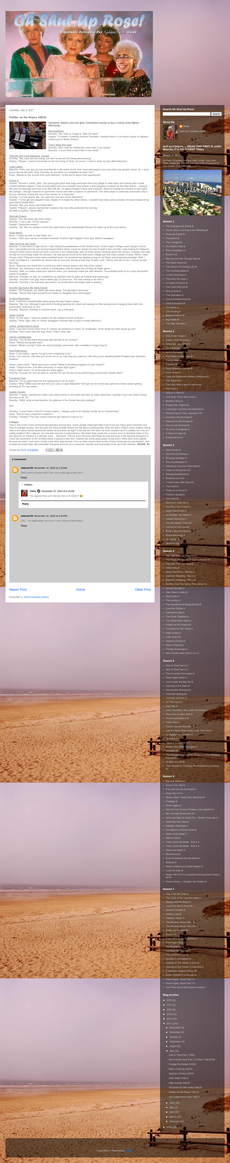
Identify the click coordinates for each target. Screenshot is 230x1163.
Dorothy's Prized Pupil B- (179, 417)
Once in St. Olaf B (175, 785)
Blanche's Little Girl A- (177, 502)
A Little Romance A (176, 274)
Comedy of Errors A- (176, 698)
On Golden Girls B (175, 246)
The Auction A (173, 600)
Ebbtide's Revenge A (177, 825)
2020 (170, 1009)
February (174, 1121)
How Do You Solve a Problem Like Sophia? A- (190, 809)
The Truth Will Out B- (177, 287)
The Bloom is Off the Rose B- (181, 829)
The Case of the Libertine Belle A (183, 898)
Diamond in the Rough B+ (179, 421)
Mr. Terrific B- (173, 539)
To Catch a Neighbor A (178, 429)
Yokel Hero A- (173, 567)
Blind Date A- (173, 596)
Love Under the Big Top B (179, 681)
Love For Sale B (174, 870)
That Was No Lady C (177, 279)
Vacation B (171, 364)
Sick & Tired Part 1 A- (177, 665)
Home (80, 589)
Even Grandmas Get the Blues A (183, 858)
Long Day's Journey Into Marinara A (185, 409)
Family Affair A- (174, 360)
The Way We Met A (176, 323)
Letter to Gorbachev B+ (178, 470)
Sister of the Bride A (176, 834)
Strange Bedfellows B (177, 474)
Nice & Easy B (173, 291)
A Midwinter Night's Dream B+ (182, 971)
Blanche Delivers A (176, 781)
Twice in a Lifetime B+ (177, 742)
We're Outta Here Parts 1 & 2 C (182, 653)
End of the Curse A (176, 336)
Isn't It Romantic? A (176, 352)
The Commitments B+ (177, 954)
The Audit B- (172, 486)
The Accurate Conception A (180, 673)
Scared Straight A (175, 588)
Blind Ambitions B (175, 315)
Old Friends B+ (174, 450)
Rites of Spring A (175, 645)
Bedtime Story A (174, 401)
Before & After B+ (175, 392)
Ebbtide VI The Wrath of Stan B (182, 962)
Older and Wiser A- (176, 850)
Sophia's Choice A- (176, 641)
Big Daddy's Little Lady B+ (180, 356)
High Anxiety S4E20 (179, 1083)
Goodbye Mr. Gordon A (178, 950)
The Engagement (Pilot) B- (180, 226)
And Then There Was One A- (181, 397)
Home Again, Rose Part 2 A (180, 983)
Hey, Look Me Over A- (177, 893)
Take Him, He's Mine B (178, 344)
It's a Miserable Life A (177, 348)
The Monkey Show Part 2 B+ (181, 926)
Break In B (171, 254)
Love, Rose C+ (174, 372)
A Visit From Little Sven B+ (180, 482)
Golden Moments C (176, 519)
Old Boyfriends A (175, 946)
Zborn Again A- (174, 805)
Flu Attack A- (172, 307)
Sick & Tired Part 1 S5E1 (182, 1055)
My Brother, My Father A (179, 514)
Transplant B (172, 238)
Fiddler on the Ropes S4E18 (184, 1092)
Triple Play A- (173, 722)
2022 (170, 1000)
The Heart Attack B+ (176, 262)
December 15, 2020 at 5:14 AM (57, 491)
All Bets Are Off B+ (176, 761)
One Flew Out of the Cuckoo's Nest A (185, 987)
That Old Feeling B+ (176, 694)
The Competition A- (176, 250)
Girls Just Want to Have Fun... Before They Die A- (192, 817)
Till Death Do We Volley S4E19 (185, 1087)
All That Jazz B (174, 702)
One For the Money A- (177, 454)
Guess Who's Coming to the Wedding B (187, 230)
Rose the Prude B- (175, 234)
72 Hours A (172, 738)
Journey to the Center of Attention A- (185, 966)
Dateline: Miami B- (175, 918)
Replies (28, 484)
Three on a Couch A (176, 490)
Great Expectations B (177, 718)
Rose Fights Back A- (176, 677)
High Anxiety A (173, 633)
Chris (33, 491)
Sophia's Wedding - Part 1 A (181, 576)
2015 (170, 1127)
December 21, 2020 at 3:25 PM (50, 516)
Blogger (129, 1150)
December (175, 1027)
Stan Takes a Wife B (176, 592)
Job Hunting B (173, 311)
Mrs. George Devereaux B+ (180, 813)
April (172, 1112)
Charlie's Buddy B (175, 494)
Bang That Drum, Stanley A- (181, 571)
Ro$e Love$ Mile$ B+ (177, 930)
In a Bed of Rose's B (176, 283)
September (175, 1041)
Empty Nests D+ (174, 437)
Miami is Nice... (173, 155)
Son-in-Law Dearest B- (178, 425)
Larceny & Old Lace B (177, 527)
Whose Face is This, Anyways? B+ (184, 413)
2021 (170, 1004)
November (175, 1032)
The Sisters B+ (174, 380)
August (173, 1046)
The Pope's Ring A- (176, 942)
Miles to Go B (173, 838)
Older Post (143, 589)
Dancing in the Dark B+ (178, 685)
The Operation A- (175, 295)
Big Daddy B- (173, 319)
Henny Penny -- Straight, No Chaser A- (186, 881)
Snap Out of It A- (174, 793)
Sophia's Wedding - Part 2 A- (181, 580)
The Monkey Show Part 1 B (180, 922)
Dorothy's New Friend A (178, 506)
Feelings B (171, 801)
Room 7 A (171, 934)
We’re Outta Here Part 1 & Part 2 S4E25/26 (192, 1059)
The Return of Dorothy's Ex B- (182, 266)
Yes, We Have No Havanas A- (182, 555)
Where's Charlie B (175, 910)
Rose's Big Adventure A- (179, 531)
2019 (170, 1014)
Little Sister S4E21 (178, 1078)
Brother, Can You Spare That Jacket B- (186, 584)
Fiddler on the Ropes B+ (179, 624)
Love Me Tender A (175, 608)
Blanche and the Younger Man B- (183, 258)
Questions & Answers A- (178, 958)
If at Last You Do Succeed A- (181, 789)
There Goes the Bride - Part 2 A (182, 846)
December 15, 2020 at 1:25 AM (50, 468)
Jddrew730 (27, 468)
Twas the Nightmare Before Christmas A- (187, 376)
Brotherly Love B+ (175, 478)
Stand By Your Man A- (177, 821)
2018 (170, 1018)
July (171, 1051)
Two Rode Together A (177, 616)
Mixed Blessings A (175, 535)
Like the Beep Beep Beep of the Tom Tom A (189, 730)
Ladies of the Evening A (178, 340)
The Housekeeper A (176, 462)
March (173, 1116)
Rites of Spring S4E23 (180, 1069)
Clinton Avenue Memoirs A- (180, 726)
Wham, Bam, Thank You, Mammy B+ (185, 797)
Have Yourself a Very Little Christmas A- (187, 710)
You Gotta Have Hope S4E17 (184, 1097)
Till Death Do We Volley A (179, 628)
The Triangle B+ (174, 242)
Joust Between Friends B (179, 368)
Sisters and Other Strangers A (182, 746)
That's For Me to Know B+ (179, 906)
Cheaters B (172, 750)
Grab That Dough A (176, 510)
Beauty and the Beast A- (179, 902)
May (172, 1107)
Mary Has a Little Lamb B (179, 714)
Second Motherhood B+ (178, 299)
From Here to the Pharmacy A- (182, 938)
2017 (170, 1023)
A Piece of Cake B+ (176, 433)
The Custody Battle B (177, 270)
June (172, 1102)
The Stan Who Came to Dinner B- (183, 384)
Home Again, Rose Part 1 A (180, 979)
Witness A (171, 862)
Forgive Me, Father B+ (178, 405)
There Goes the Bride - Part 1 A (182, 842)
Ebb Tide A (171, 706)
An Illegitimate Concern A (179, 734)
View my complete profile (192, 131)
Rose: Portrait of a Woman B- (181, 975)
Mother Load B (173, 914)
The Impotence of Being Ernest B (183, 604)
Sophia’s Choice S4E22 (181, 1073)
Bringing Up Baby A (176, 458)
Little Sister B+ (173, 637)
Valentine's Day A (175, 612)
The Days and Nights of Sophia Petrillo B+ (188, 559)
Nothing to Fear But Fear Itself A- (183, 466)
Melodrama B (173, 854)
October (174, 1037)
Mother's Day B (174, 543)
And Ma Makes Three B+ (179, 523)
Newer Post (17, 589)
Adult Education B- (176, 303)
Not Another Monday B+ (178, 690)
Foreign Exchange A (176, 649)
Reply (24, 477)
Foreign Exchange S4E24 (182, 1064)
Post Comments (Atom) (36, 597)
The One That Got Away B (180, 563)
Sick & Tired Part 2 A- (177, 669)
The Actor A (172, 388)
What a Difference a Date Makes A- (184, 866)
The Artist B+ (173, 498)
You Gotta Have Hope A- (179, 620)
